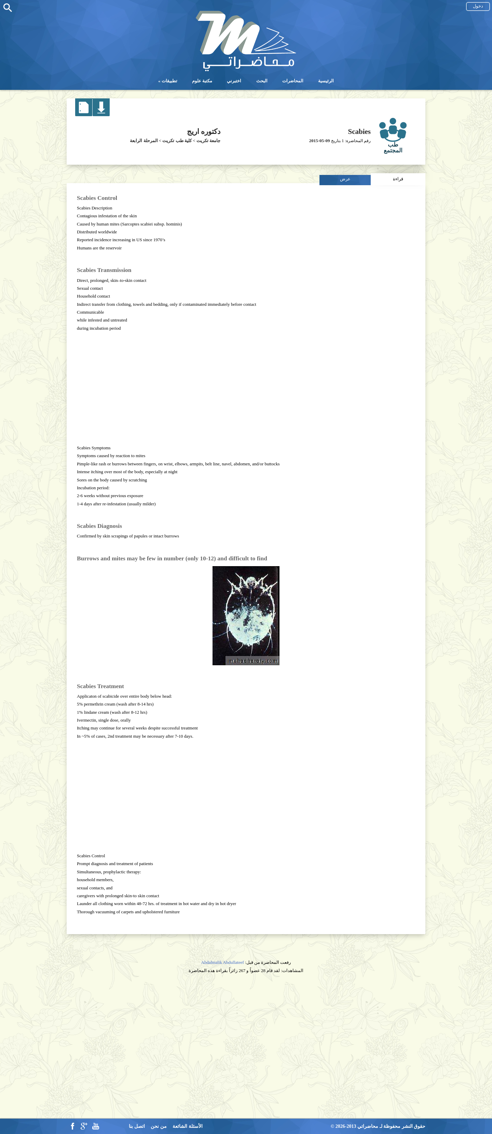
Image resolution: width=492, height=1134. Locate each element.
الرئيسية (326, 80)
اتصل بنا (137, 1126)
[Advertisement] (246, 388)
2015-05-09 (319, 140)
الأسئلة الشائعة (188, 1126)
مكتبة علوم (202, 80)
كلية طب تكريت (177, 140)
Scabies (359, 131)
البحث (262, 80)
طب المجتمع (393, 147)
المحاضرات (292, 80)
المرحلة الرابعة (144, 140)
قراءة (398, 178)
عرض (345, 178)
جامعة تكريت (208, 140)
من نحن (159, 1126)
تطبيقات (169, 80)
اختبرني (234, 80)
